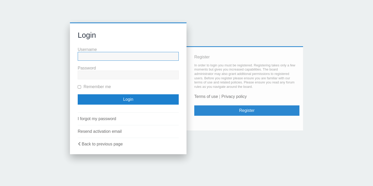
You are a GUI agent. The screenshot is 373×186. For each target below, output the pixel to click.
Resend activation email (100, 131)
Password (87, 68)
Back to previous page (102, 144)
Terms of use (206, 96)
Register (247, 110)
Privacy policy (234, 96)
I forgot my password (97, 119)
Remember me (94, 86)
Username (87, 49)
